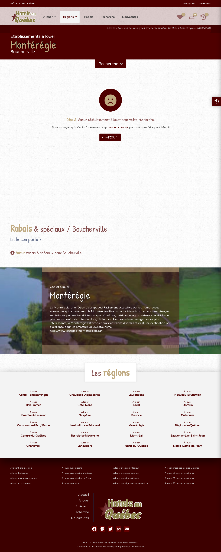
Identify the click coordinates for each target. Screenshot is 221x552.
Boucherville (203, 28)
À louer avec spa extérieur (126, 473)
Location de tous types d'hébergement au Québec (147, 28)
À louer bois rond (19, 473)
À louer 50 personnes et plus (179, 483)
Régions (68, 17)
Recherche (107, 17)
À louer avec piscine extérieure (77, 478)
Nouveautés (130, 17)
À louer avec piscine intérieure (77, 473)
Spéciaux (82, 506)
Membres (205, 3)
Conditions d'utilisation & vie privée (95, 546)
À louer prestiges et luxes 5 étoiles (182, 468)
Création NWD (136, 546)
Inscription (189, 3)
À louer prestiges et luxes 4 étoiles (130, 483)
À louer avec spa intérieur (126, 468)
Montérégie (187, 28)
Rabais (88, 17)
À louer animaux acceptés (23, 478)
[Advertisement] (110, 187)
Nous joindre (121, 546)
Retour (111, 137)
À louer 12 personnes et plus (179, 473)
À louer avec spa (70, 483)
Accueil (111, 28)
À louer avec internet (20, 483)
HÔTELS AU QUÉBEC (23, 3)
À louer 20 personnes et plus (179, 478)
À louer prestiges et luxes (126, 478)
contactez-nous (118, 127)
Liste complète (24, 239)
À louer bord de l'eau (21, 468)
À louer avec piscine (72, 468)
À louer (48, 17)
